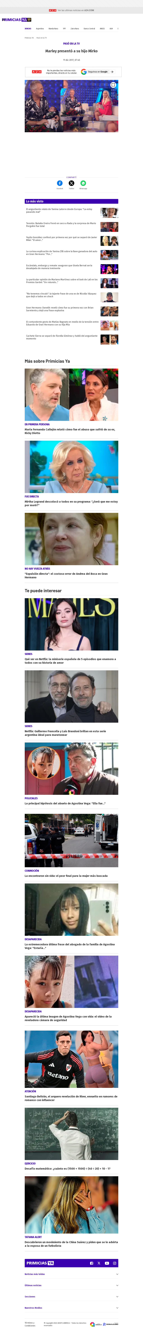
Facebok (60, 185)
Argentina (40, 28)
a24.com (89, 10)
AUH (111, 28)
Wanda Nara (53, 28)
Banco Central (89, 28)
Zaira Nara (75, 28)
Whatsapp (83, 185)
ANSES (102, 28)
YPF (64, 28)
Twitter (71, 185)
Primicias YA (29, 38)
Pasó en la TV (42, 38)
